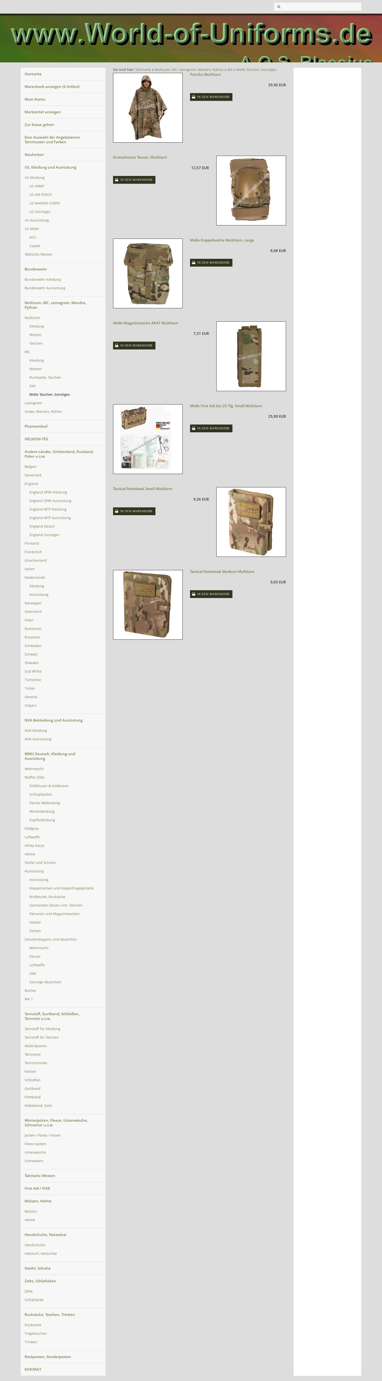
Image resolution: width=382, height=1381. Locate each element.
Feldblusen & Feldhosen (49, 786)
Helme (30, 854)
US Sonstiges (39, 212)
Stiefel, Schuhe (38, 1268)
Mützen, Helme (38, 1200)
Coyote (34, 246)
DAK (32, 973)
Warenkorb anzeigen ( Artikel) (52, 86)
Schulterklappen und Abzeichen (51, 939)
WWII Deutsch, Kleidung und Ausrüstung (50, 756)
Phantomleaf (36, 426)
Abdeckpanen (36, 1046)
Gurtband (32, 1088)
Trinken (31, 1342)
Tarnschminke (36, 1063)
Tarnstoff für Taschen (42, 1037)
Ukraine (31, 697)
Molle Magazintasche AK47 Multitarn (145, 322)
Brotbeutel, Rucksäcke (47, 897)
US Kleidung (35, 177)
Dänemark (33, 475)
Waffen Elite (34, 777)
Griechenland (36, 560)
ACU (32, 237)
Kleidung (36, 326)
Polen (29, 620)
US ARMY (36, 186)
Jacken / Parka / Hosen (43, 1135)
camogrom (33, 403)
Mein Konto (35, 99)
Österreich (33, 611)
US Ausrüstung (37, 220)
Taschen (36, 343)
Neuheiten (34, 154)
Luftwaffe (32, 837)
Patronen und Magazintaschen (54, 914)
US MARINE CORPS (44, 203)
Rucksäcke (33, 1325)
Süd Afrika (33, 671)
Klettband (33, 1097)
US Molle (32, 229)
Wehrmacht (34, 769)
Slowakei (32, 663)
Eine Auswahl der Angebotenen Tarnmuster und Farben (52, 139)
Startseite (33, 73)
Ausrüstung (38, 594)
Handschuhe (35, 1245)
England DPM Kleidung (48, 492)
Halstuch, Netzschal (41, 1253)
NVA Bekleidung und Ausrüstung (54, 720)
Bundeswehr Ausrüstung (45, 288)
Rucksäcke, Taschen (45, 377)
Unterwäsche (35, 1152)
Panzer (35, 956)
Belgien (31, 466)
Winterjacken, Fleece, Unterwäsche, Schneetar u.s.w (56, 1122)
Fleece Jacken (35, 1144)
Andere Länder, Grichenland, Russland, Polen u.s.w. (59, 454)
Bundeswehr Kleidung (43, 279)
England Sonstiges (44, 535)
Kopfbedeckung (42, 820)
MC (27, 352)
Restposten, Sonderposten (48, 1356)
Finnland (32, 543)
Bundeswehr (36, 269)
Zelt (32, 386)
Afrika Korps (35, 845)
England (31, 484)
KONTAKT (33, 1369)
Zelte (29, 1291)
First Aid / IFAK (37, 1188)
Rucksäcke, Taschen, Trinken (50, 1314)
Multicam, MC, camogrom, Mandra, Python (55, 305)
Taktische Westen (39, 254)
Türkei (30, 688)
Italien (30, 569)
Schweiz (31, 654)
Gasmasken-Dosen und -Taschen (56, 905)
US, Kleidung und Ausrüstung (50, 167)
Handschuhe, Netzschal (45, 1234)
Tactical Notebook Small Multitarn (142, 488)
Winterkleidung (42, 811)
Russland (32, 637)
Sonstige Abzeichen (45, 982)
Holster (35, 922)
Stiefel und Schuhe (40, 862)
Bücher (30, 990)
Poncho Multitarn (205, 74)
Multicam (32, 318)
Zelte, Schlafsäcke (40, 1280)
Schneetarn (34, 1161)
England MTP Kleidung (48, 509)
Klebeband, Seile (38, 1105)
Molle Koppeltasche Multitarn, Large (222, 240)
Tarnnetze (33, 1054)
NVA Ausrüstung (38, 739)
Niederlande (35, 577)
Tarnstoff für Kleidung (42, 1029)
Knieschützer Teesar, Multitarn (140, 157)
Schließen (33, 1080)
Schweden (33, 646)
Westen (35, 335)
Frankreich (33, 552)
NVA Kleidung (36, 730)
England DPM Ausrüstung (50, 501)
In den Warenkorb (213, 97)
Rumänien (33, 629)
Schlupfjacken (40, 794)
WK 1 (29, 999)
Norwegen (33, 603)
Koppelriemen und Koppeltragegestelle (61, 888)
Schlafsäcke (34, 1300)
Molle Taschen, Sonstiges (49, 394)
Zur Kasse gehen (39, 124)
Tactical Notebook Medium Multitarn (222, 571)
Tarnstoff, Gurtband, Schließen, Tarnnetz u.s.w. (52, 1016)
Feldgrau (32, 828)
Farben (35, 931)
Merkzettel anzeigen (43, 111)
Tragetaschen (36, 1333)
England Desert (42, 526)
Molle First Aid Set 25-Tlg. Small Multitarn (226, 405)
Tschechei (33, 680)
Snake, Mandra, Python (43, 411)
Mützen (31, 1211)
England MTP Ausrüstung (50, 518)
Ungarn (31, 705)
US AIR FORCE (40, 195)
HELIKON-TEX (36, 438)
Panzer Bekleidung (44, 803)
